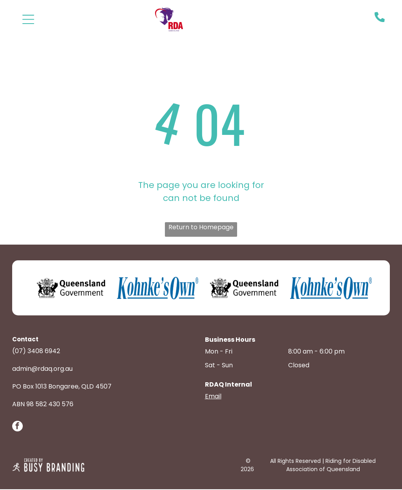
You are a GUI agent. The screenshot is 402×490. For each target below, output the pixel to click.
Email (213, 397)
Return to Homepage (201, 227)
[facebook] (17, 428)
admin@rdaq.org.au (42, 369)
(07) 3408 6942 (36, 351)
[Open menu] (28, 19)
